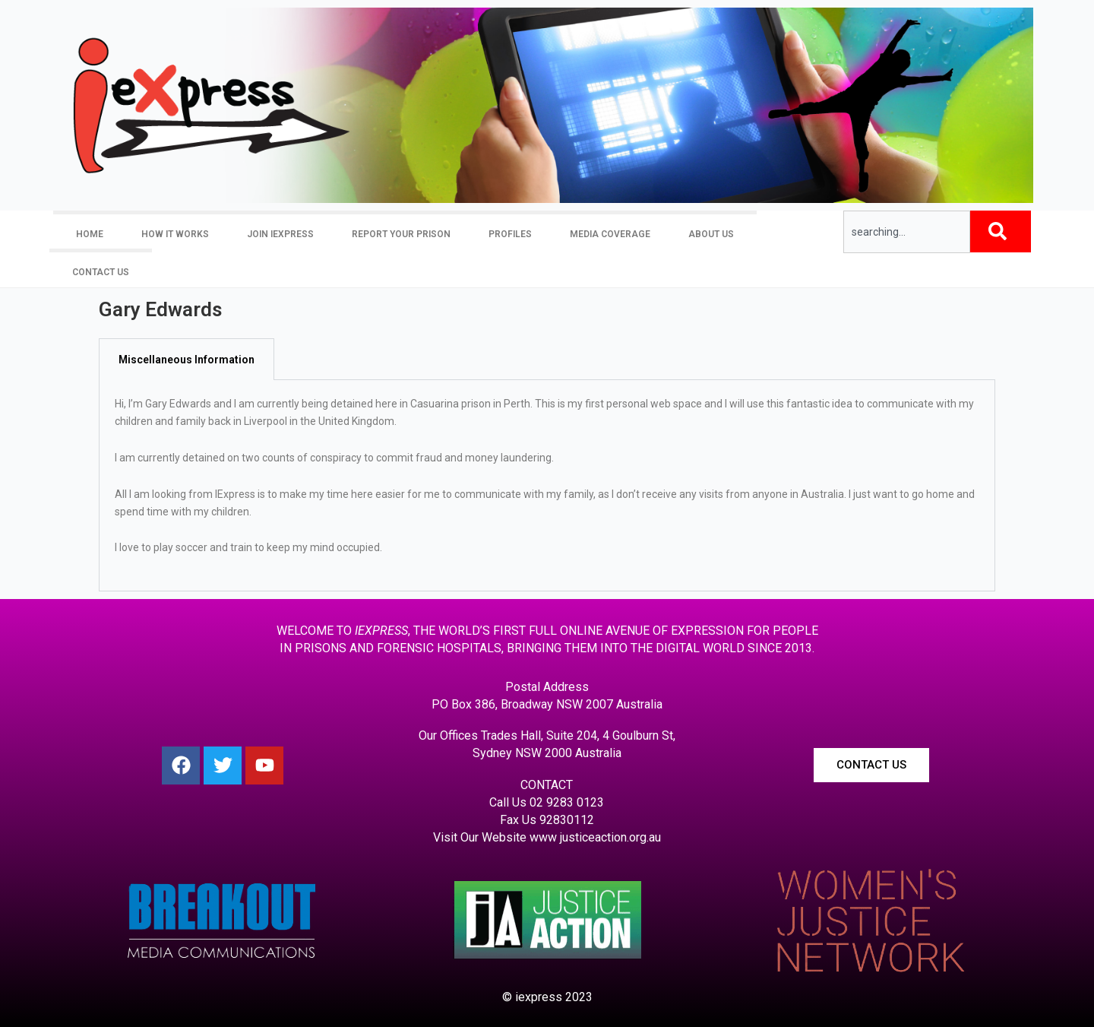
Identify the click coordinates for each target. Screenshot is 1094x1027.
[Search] (1000, 231)
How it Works (175, 234)
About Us (711, 234)
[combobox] (906, 232)
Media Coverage (610, 234)
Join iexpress (280, 234)
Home (89, 234)
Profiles (510, 234)
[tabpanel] (547, 485)
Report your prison (401, 234)
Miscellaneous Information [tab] (187, 359)
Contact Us (100, 272)
